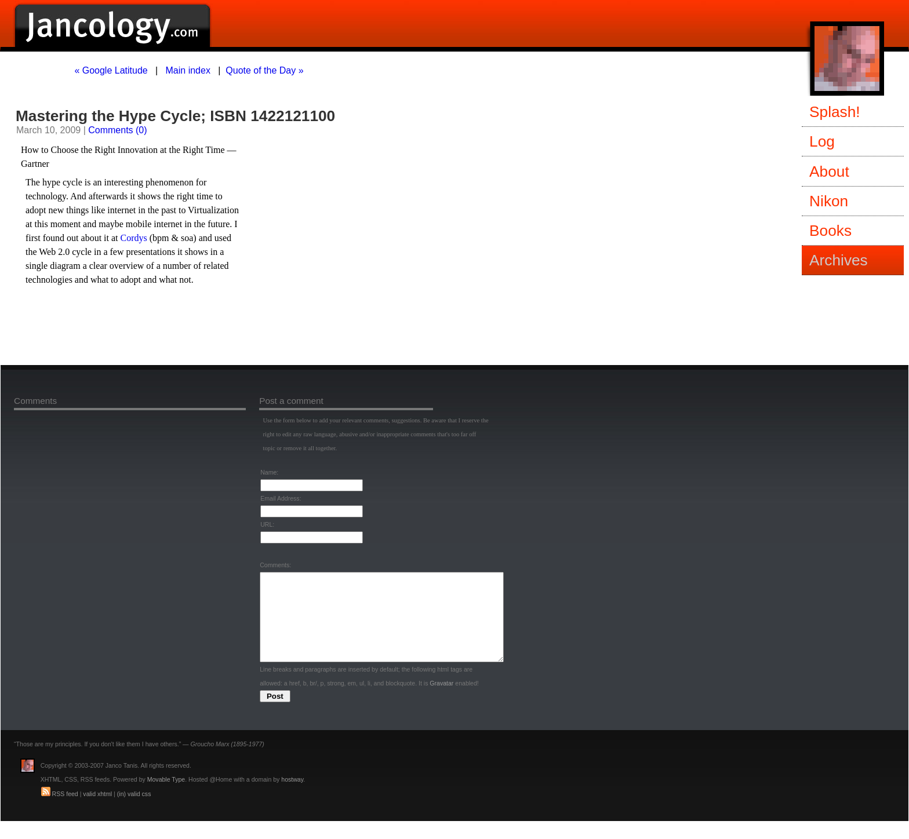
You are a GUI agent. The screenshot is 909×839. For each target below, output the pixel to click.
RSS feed (65, 811)
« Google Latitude (110, 70)
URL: (267, 524)
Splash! (834, 112)
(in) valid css (134, 811)
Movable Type (166, 796)
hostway (292, 796)
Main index (188, 70)
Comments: (275, 564)
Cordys (134, 238)
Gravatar (441, 700)
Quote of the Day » (264, 70)
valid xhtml (97, 811)
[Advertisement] (157, 328)
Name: (269, 472)
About (829, 171)
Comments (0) (117, 130)
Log (822, 141)
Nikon (828, 201)
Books (830, 230)
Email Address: (280, 498)
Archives (838, 260)
